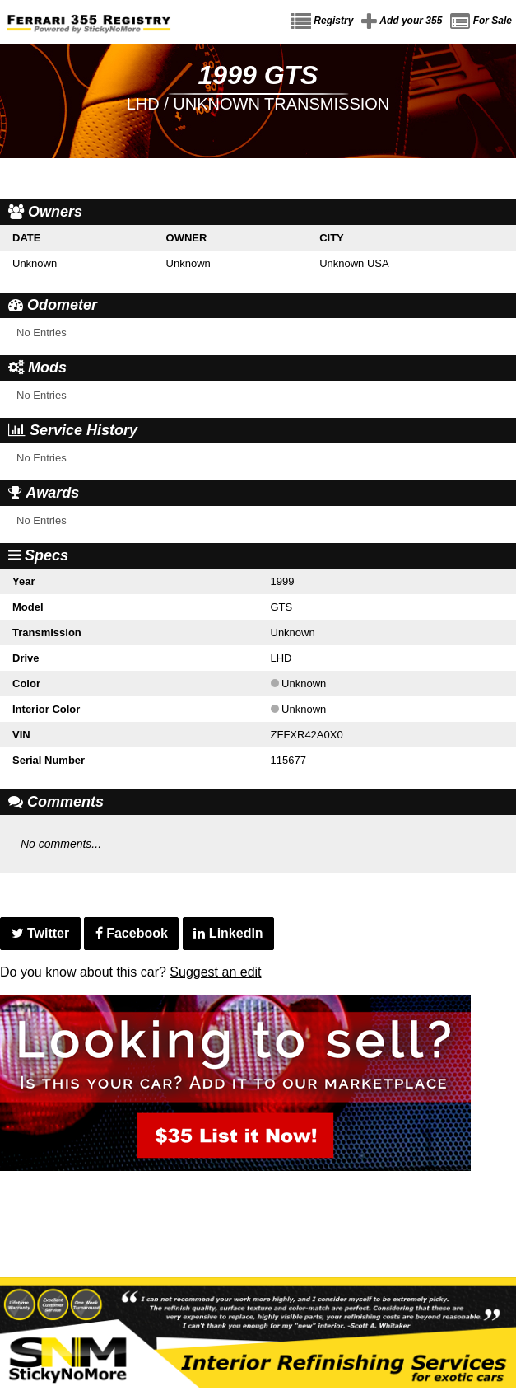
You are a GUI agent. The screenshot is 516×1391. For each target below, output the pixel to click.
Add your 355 (401, 21)
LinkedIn (228, 933)
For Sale (481, 21)
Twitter (41, 933)
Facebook (131, 933)
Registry (322, 21)
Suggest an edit (215, 972)
